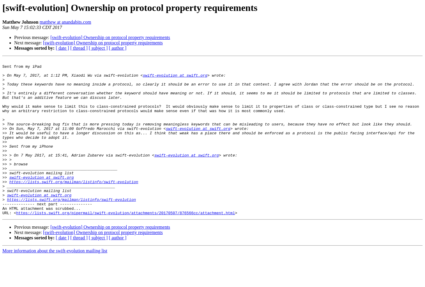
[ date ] (62, 48)
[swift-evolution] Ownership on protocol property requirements (110, 37)
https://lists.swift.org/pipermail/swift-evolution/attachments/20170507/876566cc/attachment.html (125, 243)
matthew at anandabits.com (65, 22)
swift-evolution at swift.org (175, 78)
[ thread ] (79, 48)
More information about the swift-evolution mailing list (54, 281)
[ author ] (118, 48)
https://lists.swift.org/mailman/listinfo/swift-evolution (73, 206)
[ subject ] (98, 48)
